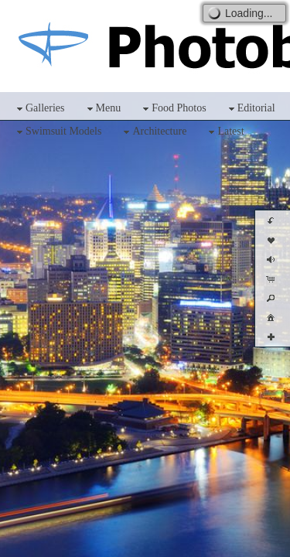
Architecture (153, 131)
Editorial (250, 108)
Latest (224, 131)
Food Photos (172, 108)
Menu (102, 108)
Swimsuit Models (57, 131)
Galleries (39, 108)
